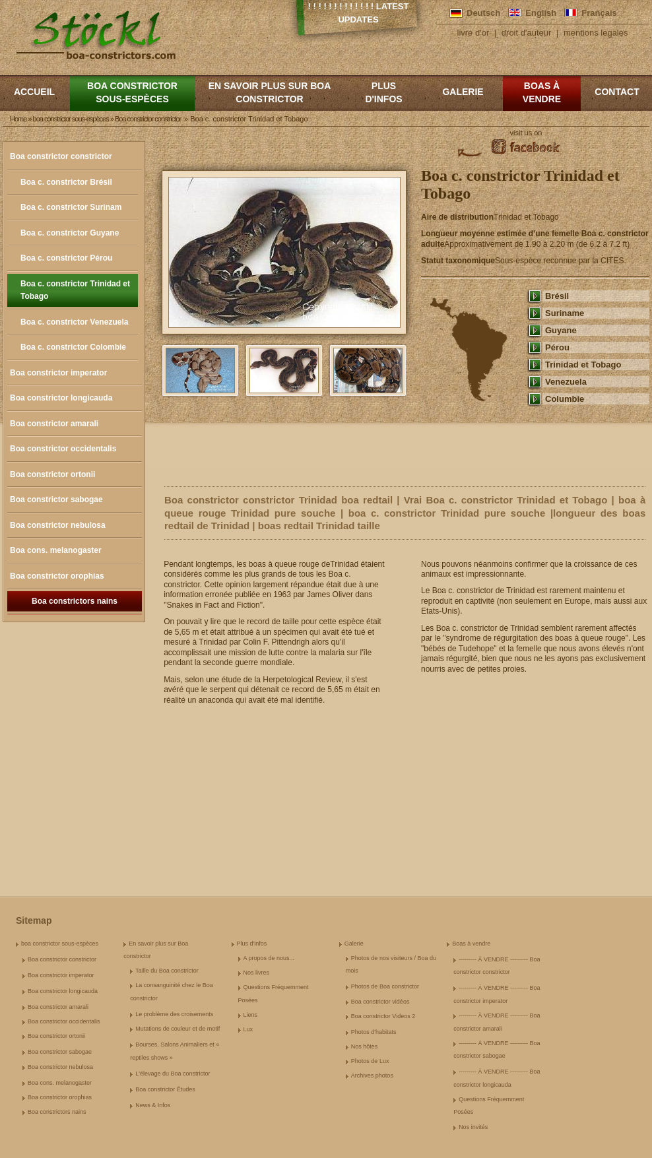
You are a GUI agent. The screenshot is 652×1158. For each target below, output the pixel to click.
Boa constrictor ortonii (52, 474)
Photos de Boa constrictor (385, 986)
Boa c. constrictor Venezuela (74, 322)
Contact (617, 91)
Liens (251, 1015)
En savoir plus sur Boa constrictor (270, 92)
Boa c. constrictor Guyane (69, 233)
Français (598, 13)
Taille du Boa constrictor (167, 970)
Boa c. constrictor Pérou (66, 258)
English (540, 13)
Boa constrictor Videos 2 (383, 1016)
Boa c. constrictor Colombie (73, 347)
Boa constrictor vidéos (380, 1001)
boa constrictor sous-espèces (132, 92)
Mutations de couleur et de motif (177, 1028)
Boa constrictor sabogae (56, 499)
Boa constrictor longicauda (61, 397)
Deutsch (483, 13)
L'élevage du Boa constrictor (172, 1073)
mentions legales (596, 33)
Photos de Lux (370, 1061)
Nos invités (473, 1127)
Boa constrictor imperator (58, 372)
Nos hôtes (364, 1046)
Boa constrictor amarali (54, 423)
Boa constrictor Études (165, 1089)
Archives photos (372, 1075)
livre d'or (473, 33)
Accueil (34, 91)
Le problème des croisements (174, 1014)
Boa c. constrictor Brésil (66, 182)
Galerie (462, 91)
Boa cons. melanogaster (56, 550)
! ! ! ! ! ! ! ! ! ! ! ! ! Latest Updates (358, 12)
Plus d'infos (383, 92)
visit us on (526, 133)
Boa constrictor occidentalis (63, 448)
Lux (248, 1029)
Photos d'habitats (374, 1032)
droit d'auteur (526, 33)
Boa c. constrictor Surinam (70, 207)
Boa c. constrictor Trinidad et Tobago (75, 290)
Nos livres (257, 972)
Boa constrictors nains (74, 601)
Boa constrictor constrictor (61, 156)
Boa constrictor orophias (57, 576)
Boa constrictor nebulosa (58, 525)
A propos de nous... (269, 958)
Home (18, 119)
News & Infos (152, 1105)
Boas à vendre (542, 92)
